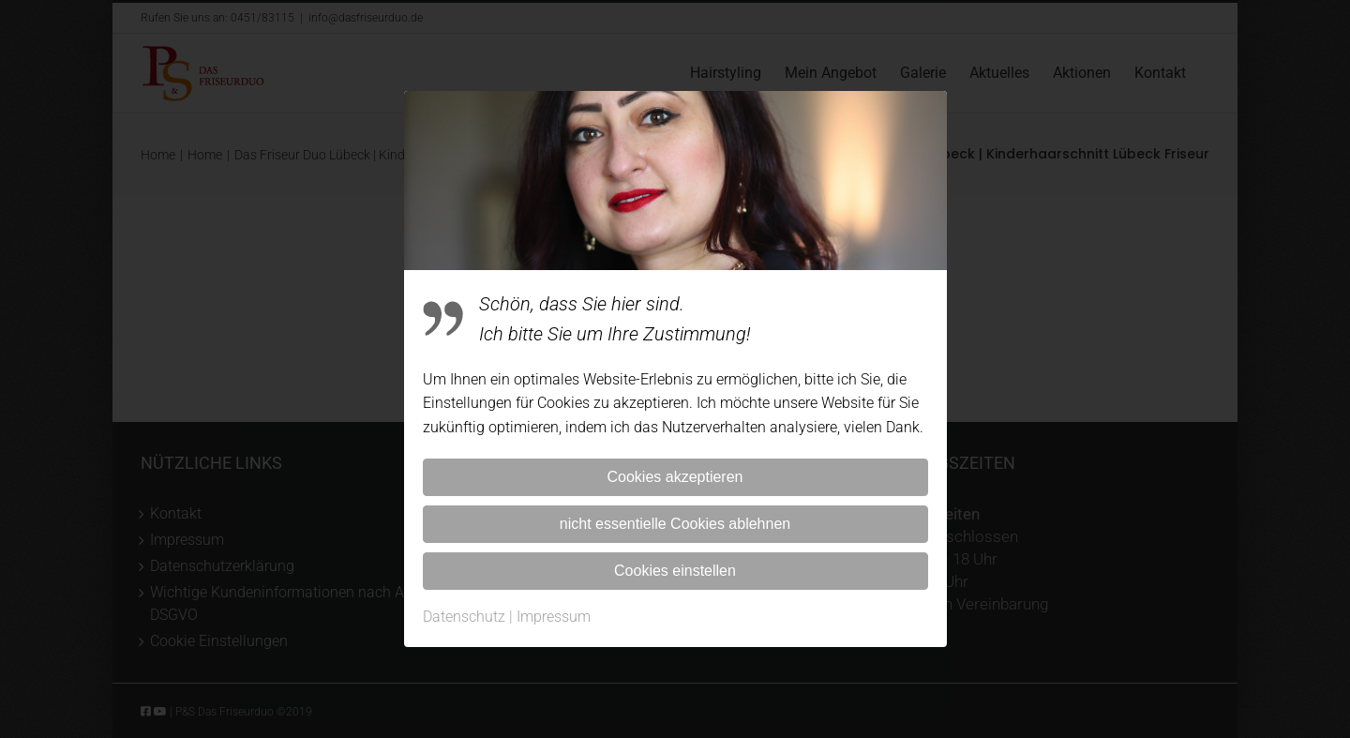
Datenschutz (464, 616)
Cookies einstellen (675, 571)
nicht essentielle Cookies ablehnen (675, 524)
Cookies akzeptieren (675, 477)
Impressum (554, 616)
